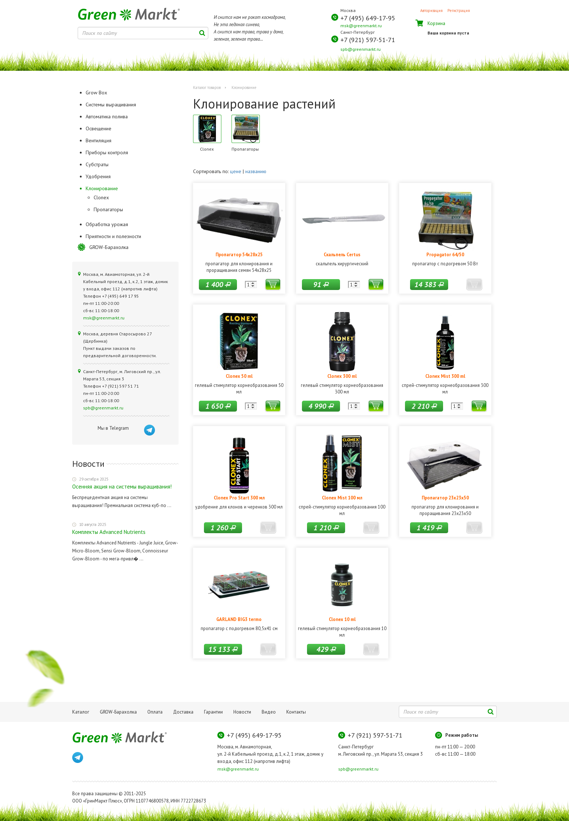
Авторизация (431, 10)
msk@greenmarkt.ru (361, 25)
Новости (242, 712)
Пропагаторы (108, 209)
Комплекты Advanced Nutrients (109, 531)
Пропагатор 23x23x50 (445, 498)
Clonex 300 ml (342, 376)
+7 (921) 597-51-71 (367, 40)
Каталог (80, 712)
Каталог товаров (207, 87)
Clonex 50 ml (239, 376)
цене (235, 171)
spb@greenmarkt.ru (360, 49)
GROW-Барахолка (108, 247)
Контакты (296, 712)
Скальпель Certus (342, 254)
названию (255, 171)
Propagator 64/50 (445, 254)
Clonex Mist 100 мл (342, 498)
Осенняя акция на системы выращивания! (122, 486)
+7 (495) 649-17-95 (367, 18)
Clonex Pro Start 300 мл (239, 498)
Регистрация (458, 10)
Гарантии (213, 712)
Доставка (183, 712)
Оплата (155, 712)
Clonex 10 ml (342, 619)
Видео (269, 712)
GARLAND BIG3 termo (239, 619)
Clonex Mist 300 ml (445, 376)
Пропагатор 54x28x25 (239, 254)
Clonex (101, 197)
